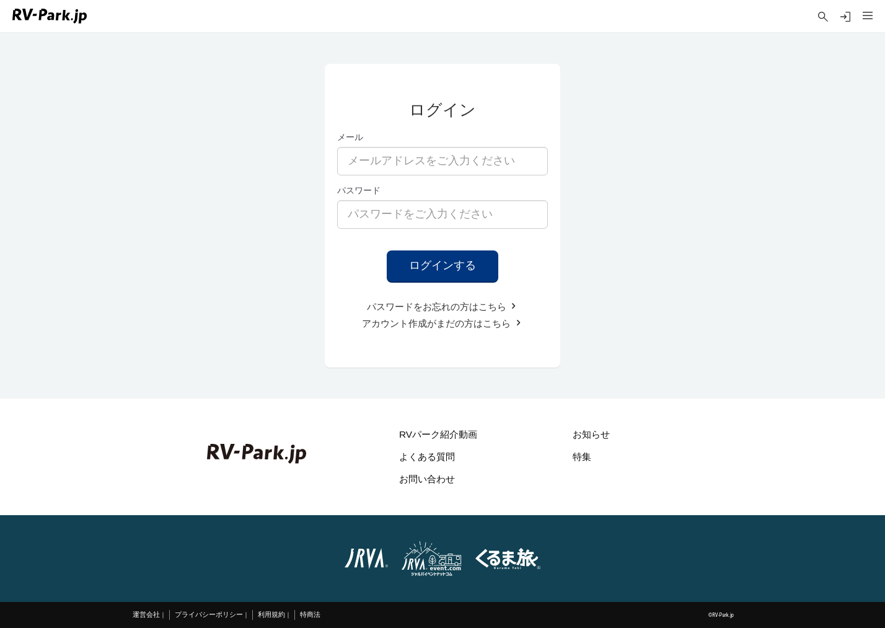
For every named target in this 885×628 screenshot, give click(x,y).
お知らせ (591, 434)
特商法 (310, 615)
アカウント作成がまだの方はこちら (442, 323)
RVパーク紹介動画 (438, 434)
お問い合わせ (427, 479)
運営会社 (146, 615)
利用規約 (271, 615)
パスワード (359, 190)
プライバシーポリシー (209, 615)
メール (350, 137)
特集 (582, 456)
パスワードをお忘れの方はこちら (442, 306)
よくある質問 (427, 456)
